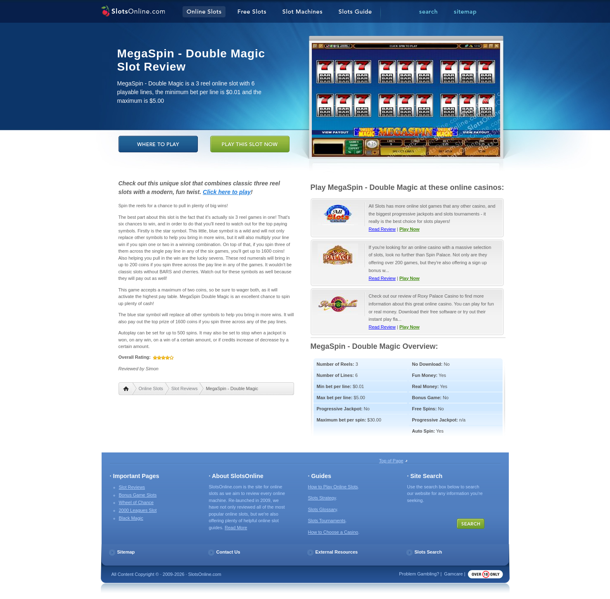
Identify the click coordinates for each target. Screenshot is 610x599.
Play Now (409, 229)
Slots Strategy (322, 497)
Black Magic (131, 518)
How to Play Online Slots (333, 486)
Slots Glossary (322, 509)
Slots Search (428, 551)
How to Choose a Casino (333, 532)
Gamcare (453, 573)
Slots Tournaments (327, 520)
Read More (236, 527)
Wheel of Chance (136, 502)
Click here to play (227, 192)
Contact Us (228, 551)
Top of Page (391, 460)
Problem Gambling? (419, 573)
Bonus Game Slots (138, 494)
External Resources (337, 551)
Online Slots (151, 388)
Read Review (382, 229)
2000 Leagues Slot (138, 510)
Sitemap (126, 551)
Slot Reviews (184, 388)
